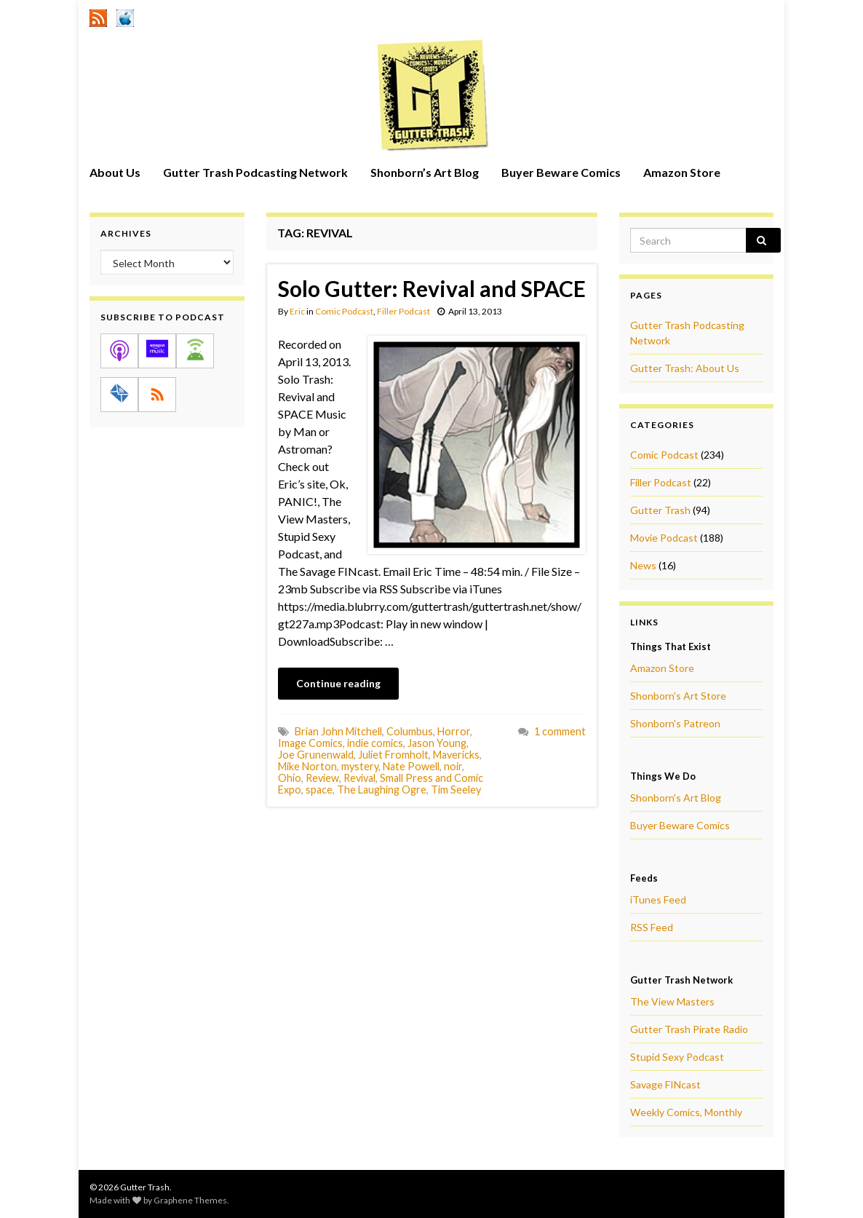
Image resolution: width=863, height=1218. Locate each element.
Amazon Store (681, 172)
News (643, 565)
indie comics (375, 743)
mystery (359, 766)
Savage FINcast (665, 1084)
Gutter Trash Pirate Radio (689, 1029)
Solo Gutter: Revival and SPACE (432, 288)
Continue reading (338, 683)
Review (322, 778)
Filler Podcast (403, 311)
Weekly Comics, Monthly (686, 1112)
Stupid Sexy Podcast (677, 1057)
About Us (115, 172)
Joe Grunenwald (316, 754)
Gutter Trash (660, 510)
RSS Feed (651, 927)
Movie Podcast (664, 537)
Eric (297, 311)
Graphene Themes (190, 1200)
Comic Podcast (344, 311)
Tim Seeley (456, 789)
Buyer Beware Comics (561, 172)
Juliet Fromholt (393, 754)
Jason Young (436, 743)
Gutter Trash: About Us (684, 368)
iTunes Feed (658, 899)
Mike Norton (307, 766)
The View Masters (672, 1001)
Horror (453, 731)
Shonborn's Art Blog (675, 797)
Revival (359, 778)
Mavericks (456, 754)
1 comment (560, 731)
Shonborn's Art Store (678, 695)
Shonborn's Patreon (675, 723)
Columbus (409, 731)
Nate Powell (411, 766)
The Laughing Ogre (381, 789)
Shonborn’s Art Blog (424, 172)
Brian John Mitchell (338, 731)
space (319, 789)
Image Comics (310, 743)
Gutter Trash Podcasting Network (255, 172)
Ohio (289, 778)
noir (453, 766)
